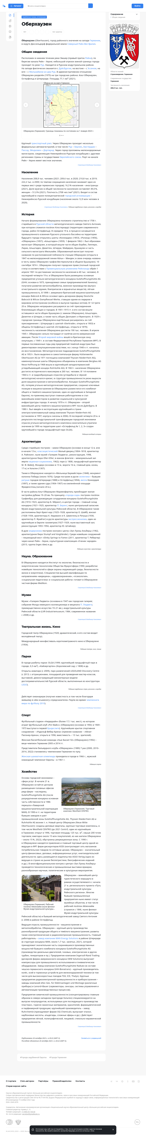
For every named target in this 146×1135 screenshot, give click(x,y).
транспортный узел (41, 149)
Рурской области (45, 229)
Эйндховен (35, 156)
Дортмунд (48, 156)
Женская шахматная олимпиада (38, 762)
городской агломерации (77, 201)
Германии (95, 46)
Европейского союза (70, 162)
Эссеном (92, 74)
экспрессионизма (77, 524)
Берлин (78, 152)
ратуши (25, 485)
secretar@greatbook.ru (31, 1114)
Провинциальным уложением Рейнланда (67, 274)
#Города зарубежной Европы (33, 1063)
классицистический (47, 457)
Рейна (88, 63)
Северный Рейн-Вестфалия (81, 49)
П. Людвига (86, 610)
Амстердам (89, 152)
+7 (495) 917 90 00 (28, 1112)
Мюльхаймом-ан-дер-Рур (42, 77)
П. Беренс (62, 511)
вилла (84, 485)
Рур (42, 70)
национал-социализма (40, 467)
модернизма (35, 536)
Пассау (25, 156)
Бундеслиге (53, 734)
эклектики (84, 482)
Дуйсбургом (65, 74)
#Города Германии (57, 1063)
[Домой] (11, 6)
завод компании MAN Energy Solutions (58, 944)
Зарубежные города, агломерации (34, 23)
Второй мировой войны (51, 342)
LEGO (24, 690)
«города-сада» (72, 500)
